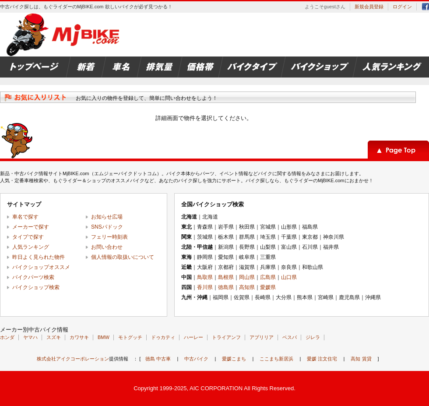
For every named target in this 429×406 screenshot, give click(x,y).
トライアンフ (226, 337)
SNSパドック (107, 227)
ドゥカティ (163, 337)
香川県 (205, 287)
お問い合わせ (107, 247)
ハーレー (193, 337)
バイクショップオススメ (41, 267)
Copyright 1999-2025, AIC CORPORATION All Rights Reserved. (214, 388)
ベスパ (289, 337)
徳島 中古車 (158, 358)
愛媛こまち (234, 358)
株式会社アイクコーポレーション (73, 358)
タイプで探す (28, 237)
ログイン (402, 6)
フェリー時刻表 (109, 237)
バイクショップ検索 (36, 287)
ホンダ (7, 337)
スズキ (53, 337)
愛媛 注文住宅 (322, 358)
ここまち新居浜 (276, 358)
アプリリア (262, 337)
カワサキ (79, 337)
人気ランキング (30, 247)
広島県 (268, 277)
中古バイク (196, 358)
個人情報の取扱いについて (122, 257)
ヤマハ (30, 337)
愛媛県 (268, 287)
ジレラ (313, 337)
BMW (103, 337)
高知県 (247, 287)
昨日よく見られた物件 (38, 257)
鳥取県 (205, 277)
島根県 (226, 277)
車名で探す (25, 217)
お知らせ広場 (107, 217)
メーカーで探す (30, 227)
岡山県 (247, 277)
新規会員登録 (369, 6)
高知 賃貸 (361, 358)
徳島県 (226, 287)
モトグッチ (130, 337)
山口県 (289, 277)
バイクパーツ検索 (33, 277)
